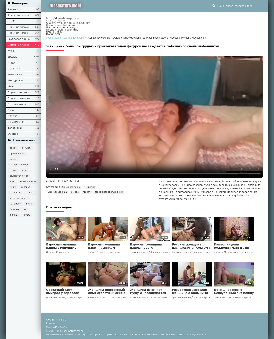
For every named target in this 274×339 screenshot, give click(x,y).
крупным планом (18, 198)
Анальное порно (18, 15)
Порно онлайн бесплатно (62, 30)
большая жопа (28, 181)
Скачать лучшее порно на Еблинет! (68, 23)
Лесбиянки (14, 69)
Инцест (12, 63)
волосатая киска (19, 176)
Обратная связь (56, 320)
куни (24, 170)
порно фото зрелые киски (109, 192)
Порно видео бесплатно (61, 25)
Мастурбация (16, 81)
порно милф (54, 32)
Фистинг (13, 134)
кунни (29, 204)
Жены (11, 51)
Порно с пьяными (19, 98)
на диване (15, 193)
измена (30, 193)
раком (13, 148)
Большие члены (18, 33)
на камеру (15, 204)
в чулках (26, 148)
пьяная (86, 192)
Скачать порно (55, 21)
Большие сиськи (18, 27)
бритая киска (17, 154)
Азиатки (13, 9)
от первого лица (19, 165)
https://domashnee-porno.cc (63, 18)
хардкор (25, 187)
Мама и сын (15, 75)
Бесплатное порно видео (62, 28)
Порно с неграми (18, 92)
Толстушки (15, 128)
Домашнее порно (19, 45)
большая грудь (18, 209)
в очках (14, 215)
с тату (27, 215)
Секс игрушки (16, 122)
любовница (61, 192)
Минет (12, 86)
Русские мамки (17, 104)
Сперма (12, 116)
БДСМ (11, 21)
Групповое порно (19, 39)
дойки (13, 170)
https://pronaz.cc (56, 327)
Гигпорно (52, 323)
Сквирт (12, 110)
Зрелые (12, 57)
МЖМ (13, 187)
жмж (12, 181)
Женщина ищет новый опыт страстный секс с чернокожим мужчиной (107, 293)
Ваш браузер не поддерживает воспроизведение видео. (154, 117)
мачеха (13, 159)
